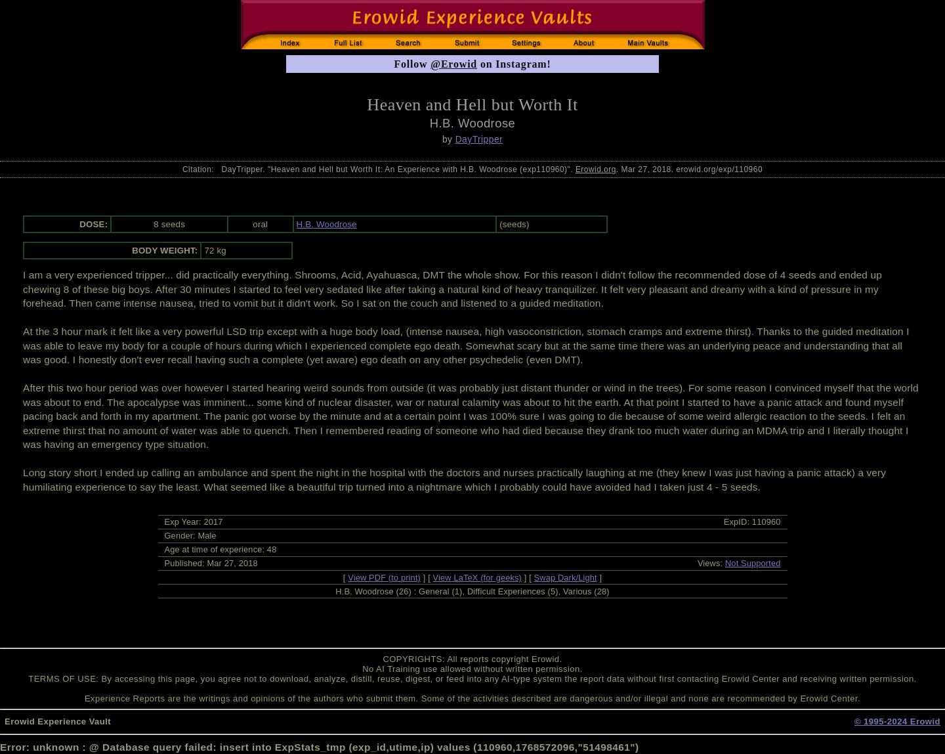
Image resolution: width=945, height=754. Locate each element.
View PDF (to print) (384, 578)
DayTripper (479, 139)
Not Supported (753, 563)
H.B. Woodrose (327, 224)
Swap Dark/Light (565, 578)
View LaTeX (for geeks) (477, 578)
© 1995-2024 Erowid (897, 721)
